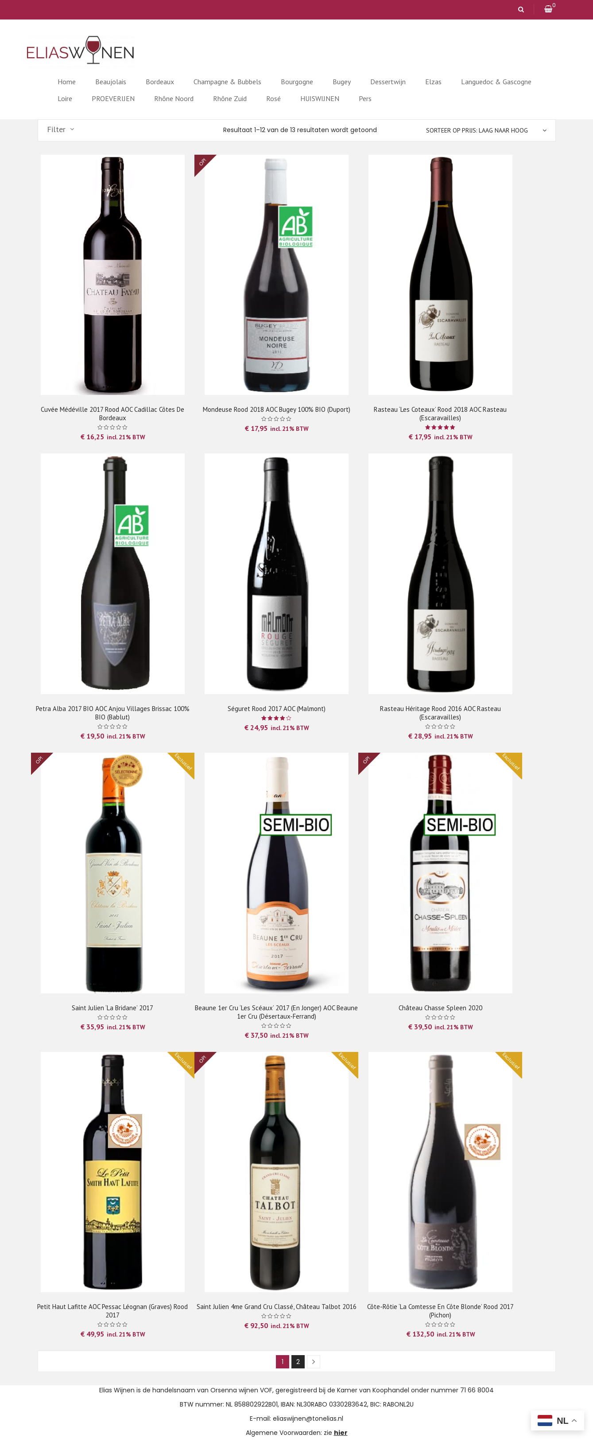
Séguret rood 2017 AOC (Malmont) (277, 708)
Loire (65, 98)
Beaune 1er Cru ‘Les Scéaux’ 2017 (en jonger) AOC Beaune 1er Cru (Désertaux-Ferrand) (276, 1012)
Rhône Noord (174, 98)
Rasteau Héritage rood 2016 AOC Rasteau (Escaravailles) (440, 712)
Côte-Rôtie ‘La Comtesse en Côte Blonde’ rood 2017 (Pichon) (440, 1310)
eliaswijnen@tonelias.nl (308, 1418)
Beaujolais (110, 81)
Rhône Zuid (230, 98)
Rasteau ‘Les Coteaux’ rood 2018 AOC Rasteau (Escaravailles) (440, 413)
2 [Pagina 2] (298, 1361)
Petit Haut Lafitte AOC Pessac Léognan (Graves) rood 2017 (112, 1310)
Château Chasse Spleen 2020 (440, 1008)
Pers (365, 98)
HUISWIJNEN (319, 98)
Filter (56, 129)
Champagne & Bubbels (227, 81)
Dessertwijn (388, 81)
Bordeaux (160, 81)
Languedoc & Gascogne (496, 81)
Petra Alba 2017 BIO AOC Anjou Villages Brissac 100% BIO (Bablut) (113, 712)
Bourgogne (297, 81)
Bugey (342, 81)
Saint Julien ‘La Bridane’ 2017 (112, 1008)
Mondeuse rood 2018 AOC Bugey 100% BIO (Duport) (276, 409)
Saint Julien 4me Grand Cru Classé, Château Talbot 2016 (277, 1306)
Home (67, 81)
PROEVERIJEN (113, 98)
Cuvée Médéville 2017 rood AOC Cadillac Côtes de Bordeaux (112, 413)
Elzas (433, 81)
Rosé (273, 98)
